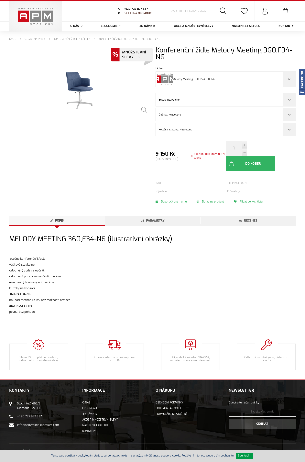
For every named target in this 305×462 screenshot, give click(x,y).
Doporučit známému (171, 186)
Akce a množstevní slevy (193, 26)
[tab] (57, 205)
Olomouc (137, 13)
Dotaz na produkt (211, 186)
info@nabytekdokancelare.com (38, 409)
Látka (159, 68)
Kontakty (286, 26)
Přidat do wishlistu (249, 186)
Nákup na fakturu (246, 26)
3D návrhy (147, 26)
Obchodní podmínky (169, 387)
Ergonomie (90, 393)
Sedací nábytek (35, 39)
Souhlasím (244, 455)
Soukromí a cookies (169, 393)
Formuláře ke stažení (171, 398)
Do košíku (266, 148)
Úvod (12, 39)
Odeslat (262, 408)
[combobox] (226, 79)
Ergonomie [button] (111, 26)
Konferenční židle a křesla (71, 39)
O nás (86, 387)
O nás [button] (76, 26)
